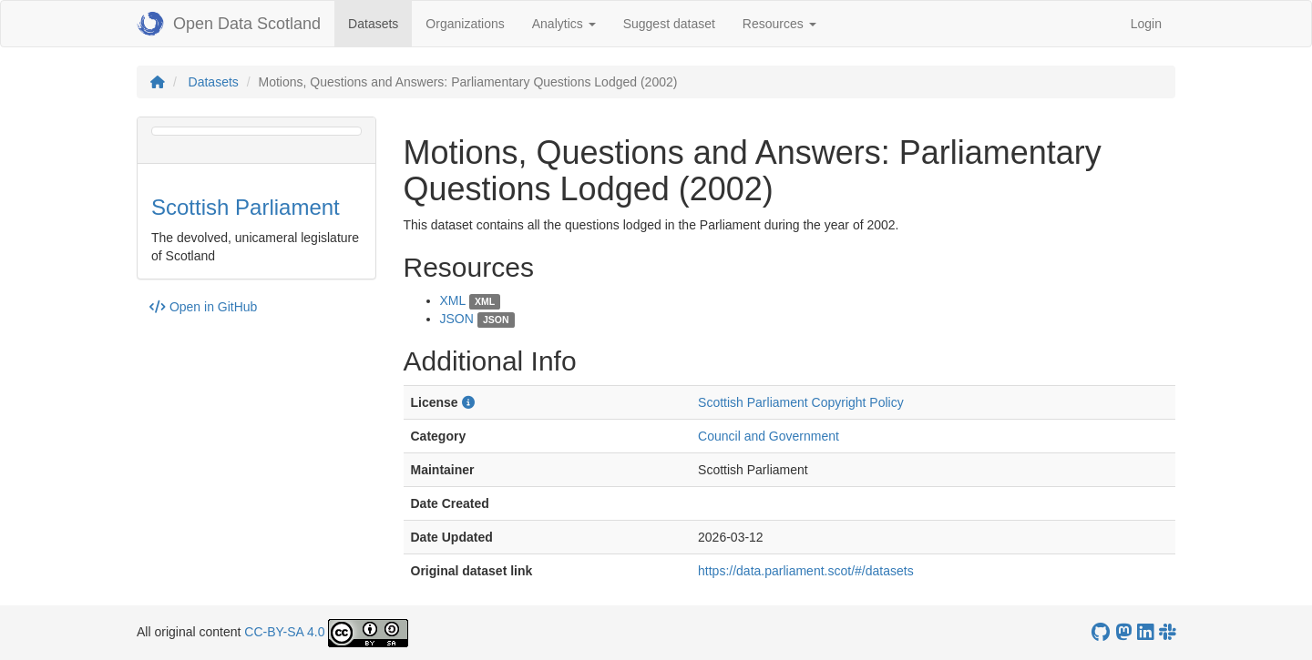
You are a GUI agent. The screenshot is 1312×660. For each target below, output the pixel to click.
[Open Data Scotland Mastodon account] (1123, 632)
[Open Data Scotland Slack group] (1167, 632)
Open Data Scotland (229, 23)
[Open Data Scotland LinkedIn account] (1145, 632)
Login (1146, 23)
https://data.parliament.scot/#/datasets (806, 571)
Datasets (380, 22)
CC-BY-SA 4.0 (284, 631)
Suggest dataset (669, 23)
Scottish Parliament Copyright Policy (801, 402)
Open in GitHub (203, 307)
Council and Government (768, 436)
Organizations (464, 23)
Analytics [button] (564, 23)
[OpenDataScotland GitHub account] (1101, 632)
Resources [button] (779, 23)
